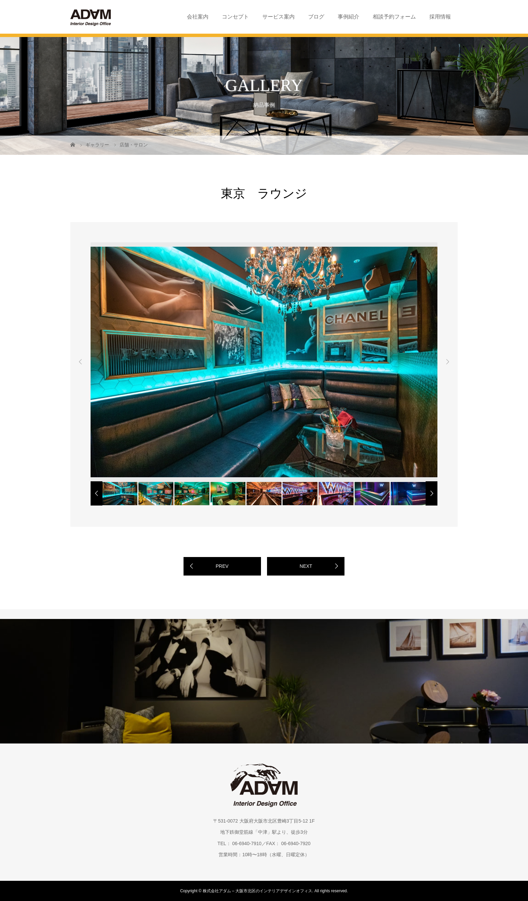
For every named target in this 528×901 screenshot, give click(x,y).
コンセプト (235, 17)
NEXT (306, 566)
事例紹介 (348, 17)
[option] (264, 361)
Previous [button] (80, 361)
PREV (222, 566)
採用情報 (440, 17)
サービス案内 (278, 17)
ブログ (316, 17)
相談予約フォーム (394, 17)
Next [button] (447, 361)
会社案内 (197, 17)
